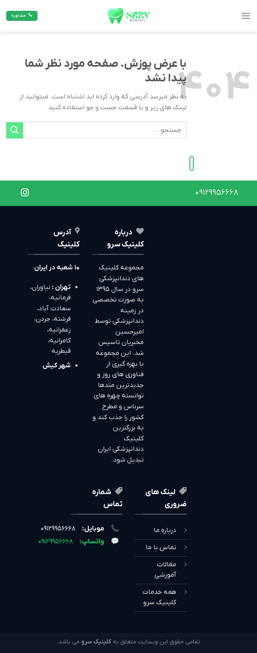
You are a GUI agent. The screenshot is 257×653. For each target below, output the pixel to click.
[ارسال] (14, 130)
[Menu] (246, 15)
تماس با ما (161, 547)
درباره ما (165, 530)
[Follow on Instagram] (25, 193)
